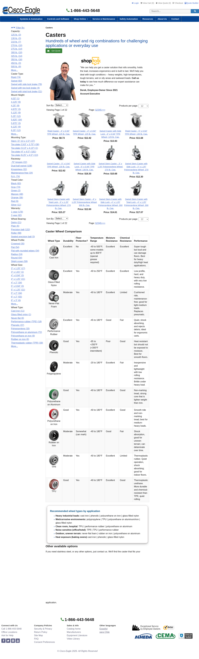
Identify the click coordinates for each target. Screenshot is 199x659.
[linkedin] (13, 641)
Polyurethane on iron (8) (23, 336)
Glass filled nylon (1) (21, 314)
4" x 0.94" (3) (17, 275)
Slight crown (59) (19, 261)
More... (14, 70)
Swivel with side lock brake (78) (26, 84)
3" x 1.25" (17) (18, 268)
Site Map (38, 635)
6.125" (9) (16, 127)
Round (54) (16, 258)
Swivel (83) (16, 81)
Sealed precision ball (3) (23, 236)
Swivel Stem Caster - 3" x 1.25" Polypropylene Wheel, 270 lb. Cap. (110, 166)
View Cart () (147, 3)
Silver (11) (16, 205)
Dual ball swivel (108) (21, 166)
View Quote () (163, 3)
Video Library (73, 639)
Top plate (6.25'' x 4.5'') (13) (24, 155)
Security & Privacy (43, 629)
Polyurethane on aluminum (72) (26, 332)
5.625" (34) (16, 120)
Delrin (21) (16, 222)
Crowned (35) (17, 243)
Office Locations (9, 632)
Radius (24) (17, 254)
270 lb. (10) (16, 45)
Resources (147, 19)
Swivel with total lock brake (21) (26, 91)
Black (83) (16, 183)
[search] (195, 11)
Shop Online (81, 19)
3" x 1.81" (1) (17, 272)
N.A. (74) (15, 176)
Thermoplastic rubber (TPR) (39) (27, 343)
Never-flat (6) (17, 318)
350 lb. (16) (16, 59)
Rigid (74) (16, 77)
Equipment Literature (77, 635)
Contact (175, 19)
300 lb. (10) (16, 52)
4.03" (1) (15, 98)
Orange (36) (17, 197)
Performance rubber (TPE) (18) (26, 321)
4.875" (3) (16, 109)
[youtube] (18, 641)
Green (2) (15, 190)
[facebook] (3, 641)
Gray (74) (15, 187)
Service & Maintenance (103, 19)
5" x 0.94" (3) (17, 286)
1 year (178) (17, 212)
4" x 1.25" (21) (18, 279)
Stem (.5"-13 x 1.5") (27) (23, 141)
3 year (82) (16, 215)
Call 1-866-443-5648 (11, 629)
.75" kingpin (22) (19, 162)
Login (135, 3)
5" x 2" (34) (16, 293)
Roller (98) (16, 233)
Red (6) (14, 201)
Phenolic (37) (17, 325)
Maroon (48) (17, 194)
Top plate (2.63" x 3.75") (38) (25, 144)
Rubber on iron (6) (20, 339)
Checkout (177, 3)
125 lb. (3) (16, 35)
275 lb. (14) (16, 49)
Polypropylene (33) (20, 328)
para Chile (105, 632)
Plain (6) (15, 226)
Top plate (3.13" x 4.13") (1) (24, 148)
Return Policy (40, 632)
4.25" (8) (15, 105)
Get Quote (53, 51)
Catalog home (74, 629)
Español (104, 629)
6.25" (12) (16, 130)
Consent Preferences (44, 642)
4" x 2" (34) (16, 282)
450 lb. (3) (16, 63)
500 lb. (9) (16, 66)
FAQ (36, 639)
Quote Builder (191, 3)
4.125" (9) (16, 102)
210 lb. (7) (16, 42)
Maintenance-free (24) (22, 173)
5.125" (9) (16, 112)
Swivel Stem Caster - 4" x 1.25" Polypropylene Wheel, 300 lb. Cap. (84, 202)
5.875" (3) (16, 123)
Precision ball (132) (20, 229)
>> (104, 110)
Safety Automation (129, 19)
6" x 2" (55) (16, 297)
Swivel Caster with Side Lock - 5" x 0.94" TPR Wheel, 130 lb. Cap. (84, 166)
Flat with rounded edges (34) (25, 251)
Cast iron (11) (17, 311)
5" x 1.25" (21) (18, 290)
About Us (162, 19)
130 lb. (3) (16, 38)
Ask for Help (7, 635)
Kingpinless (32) (19, 169)
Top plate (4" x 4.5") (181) (23, 152)
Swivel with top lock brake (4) (25, 88)
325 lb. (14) (16, 56)
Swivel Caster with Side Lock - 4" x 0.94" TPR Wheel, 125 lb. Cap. (110, 134)
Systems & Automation (31, 19)
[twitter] (8, 641)
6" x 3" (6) (16, 300)
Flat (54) (15, 247)
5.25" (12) (16, 116)
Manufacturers (74, 632)
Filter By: (18, 28)
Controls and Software (58, 19)
